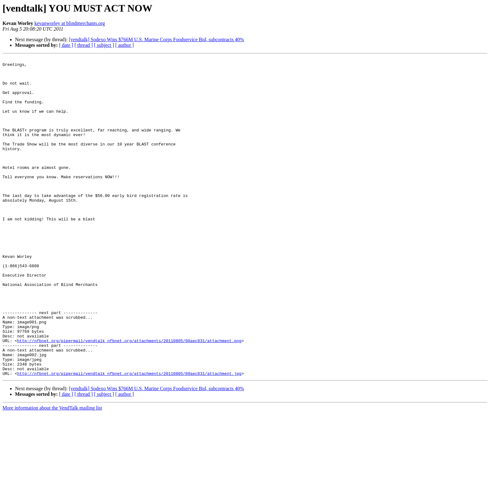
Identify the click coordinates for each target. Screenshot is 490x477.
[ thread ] (83, 45)
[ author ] (124, 45)
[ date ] (66, 45)
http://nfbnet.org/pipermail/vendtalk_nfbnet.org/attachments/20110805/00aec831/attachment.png (129, 398)
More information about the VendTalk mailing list (52, 471)
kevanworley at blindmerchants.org (69, 23)
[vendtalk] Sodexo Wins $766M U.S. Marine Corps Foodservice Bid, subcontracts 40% (156, 39)
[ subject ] (104, 45)
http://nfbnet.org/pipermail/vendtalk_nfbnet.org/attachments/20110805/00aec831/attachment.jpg (129, 437)
